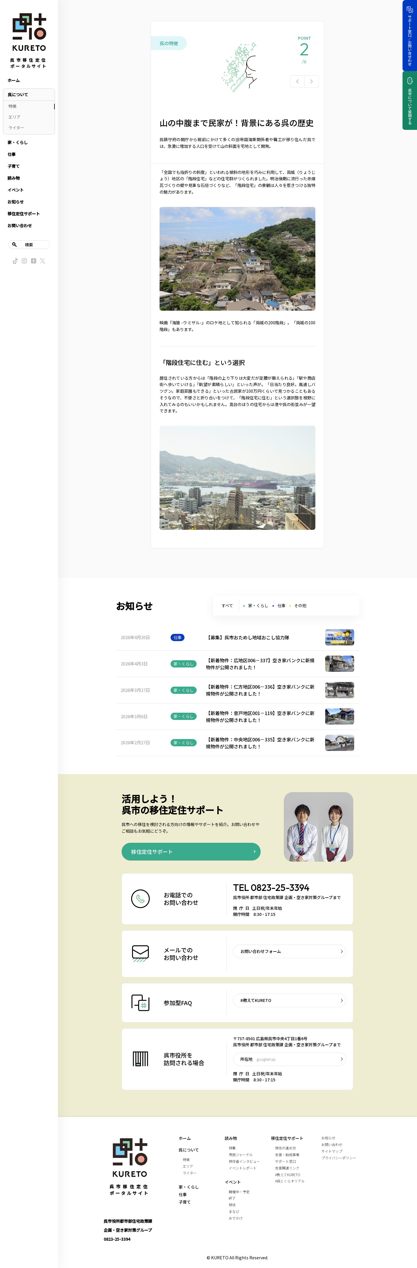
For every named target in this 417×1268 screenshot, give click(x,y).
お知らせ (16, 202)
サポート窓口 (285, 1161)
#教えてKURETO (255, 1000)
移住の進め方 (285, 1147)
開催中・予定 (239, 1191)
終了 (232, 1198)
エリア (14, 117)
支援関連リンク (287, 1167)
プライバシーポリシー (338, 1157)
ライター (16, 127)
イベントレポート (243, 1167)
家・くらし (18, 142)
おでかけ (236, 1218)
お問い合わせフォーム (260, 951)
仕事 (12, 154)
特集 (232, 1147)
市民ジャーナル (241, 1154)
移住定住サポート (24, 214)
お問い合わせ (20, 225)
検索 (29, 245)
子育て (14, 166)
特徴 (12, 106)
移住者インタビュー (244, 1161)
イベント (16, 190)
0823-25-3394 (280, 887)
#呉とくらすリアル (290, 1180)
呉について (18, 94)
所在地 (258, 1059)
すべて (227, 605)
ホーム (14, 80)
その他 (300, 605)
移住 (232, 1204)
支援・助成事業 (287, 1154)
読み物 (14, 178)
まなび (234, 1211)
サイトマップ (331, 1151)
